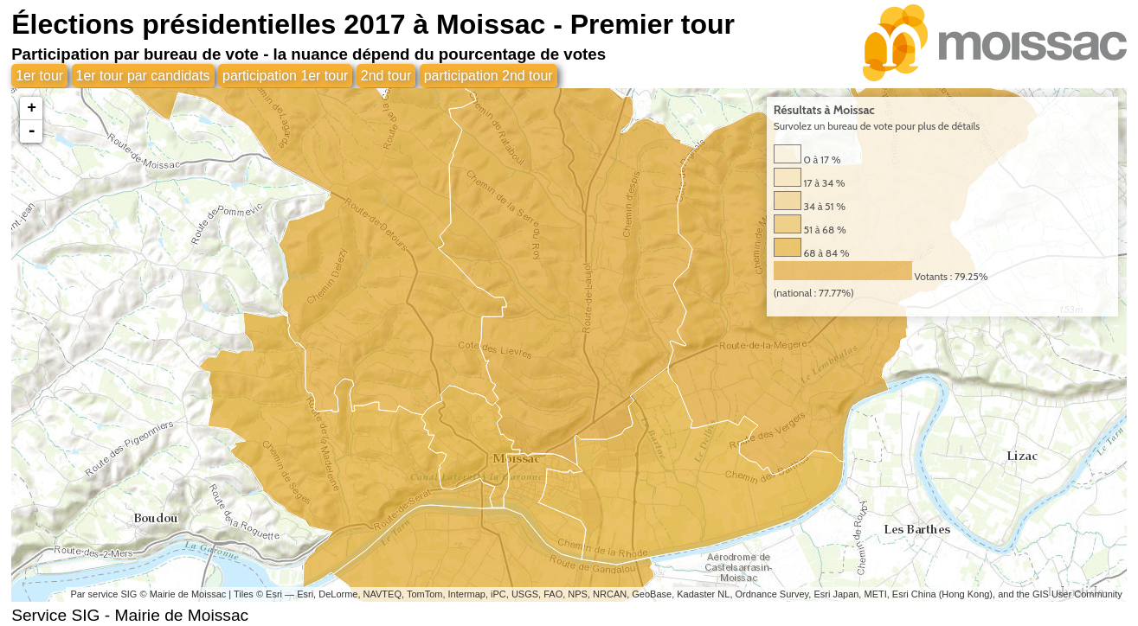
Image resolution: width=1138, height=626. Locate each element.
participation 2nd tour (489, 75)
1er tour (39, 75)
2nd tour (387, 75)
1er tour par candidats (143, 75)
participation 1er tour (286, 75)
